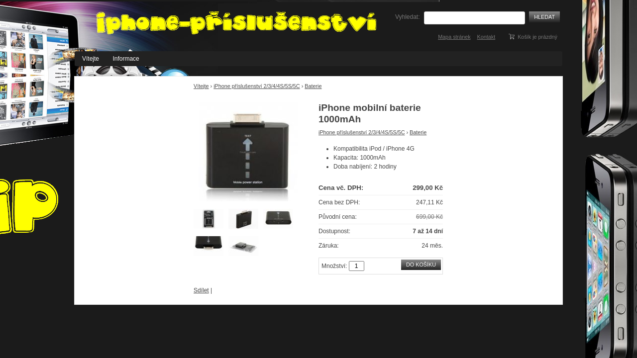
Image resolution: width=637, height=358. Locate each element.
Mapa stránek (454, 37)
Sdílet (201, 290)
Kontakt (486, 37)
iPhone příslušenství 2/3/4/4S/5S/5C (256, 86)
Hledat (544, 17)
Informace (125, 58)
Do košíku (421, 265)
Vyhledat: (407, 16)
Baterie (313, 86)
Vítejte (90, 58)
